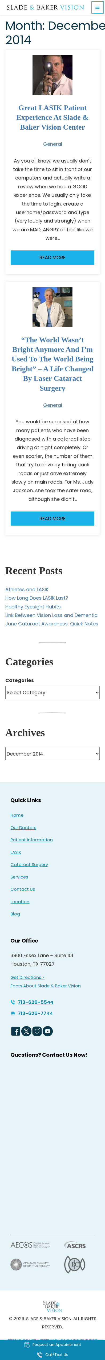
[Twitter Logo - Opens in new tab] (26, 1031)
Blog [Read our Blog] (15, 914)
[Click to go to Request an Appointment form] (52, 1345)
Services (19, 877)
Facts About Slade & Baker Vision (45, 986)
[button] (97, 7)
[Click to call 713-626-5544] (31, 1002)
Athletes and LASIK (27, 589)
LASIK (15, 852)
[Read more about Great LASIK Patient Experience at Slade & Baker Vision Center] (52, 75)
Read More (52, 257)
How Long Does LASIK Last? (36, 598)
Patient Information (31, 840)
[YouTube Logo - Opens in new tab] (47, 1031)
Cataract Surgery (29, 865)
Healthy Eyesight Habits (33, 606)
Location (19, 902)
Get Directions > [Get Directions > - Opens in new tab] (27, 977)
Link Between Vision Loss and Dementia (51, 615)
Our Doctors (23, 828)
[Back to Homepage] (52, 1306)
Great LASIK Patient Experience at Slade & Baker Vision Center (52, 117)
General (52, 144)
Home (16, 815)
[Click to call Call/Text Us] (52, 1355)
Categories (19, 680)
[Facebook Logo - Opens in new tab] (15, 1031)
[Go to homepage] (46, 7)
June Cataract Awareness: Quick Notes (51, 623)
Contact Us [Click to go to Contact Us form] (22, 889)
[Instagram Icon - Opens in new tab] (37, 1031)
